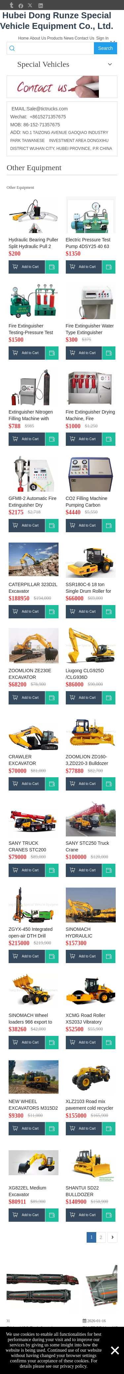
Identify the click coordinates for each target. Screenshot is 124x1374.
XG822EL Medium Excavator (27, 1191)
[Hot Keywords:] (105, 48)
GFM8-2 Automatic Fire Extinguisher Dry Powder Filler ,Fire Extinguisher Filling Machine (33, 502)
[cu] (53, 87)
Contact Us (84, 38)
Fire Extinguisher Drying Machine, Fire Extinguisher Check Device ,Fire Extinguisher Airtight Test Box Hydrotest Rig (90, 415)
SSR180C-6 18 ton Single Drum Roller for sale (88, 588)
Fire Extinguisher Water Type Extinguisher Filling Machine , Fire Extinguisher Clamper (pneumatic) (90, 329)
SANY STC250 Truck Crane (87, 846)
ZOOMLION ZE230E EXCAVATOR (30, 674)
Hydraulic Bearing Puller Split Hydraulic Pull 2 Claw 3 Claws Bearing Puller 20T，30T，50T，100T (33, 243)
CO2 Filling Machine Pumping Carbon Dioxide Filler (86, 502)
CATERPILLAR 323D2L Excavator (33, 588)
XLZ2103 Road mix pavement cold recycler (89, 1105)
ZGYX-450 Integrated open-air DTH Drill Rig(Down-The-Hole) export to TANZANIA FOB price (31, 933)
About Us (38, 38)
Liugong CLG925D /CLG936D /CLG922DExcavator (87, 674)
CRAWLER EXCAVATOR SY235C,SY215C (26, 760)
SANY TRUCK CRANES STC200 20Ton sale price (27, 846)
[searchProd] (56, 48)
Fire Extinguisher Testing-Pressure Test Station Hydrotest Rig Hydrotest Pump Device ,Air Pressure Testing (33, 329)
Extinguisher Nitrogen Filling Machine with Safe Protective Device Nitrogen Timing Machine (32, 415)
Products (54, 38)
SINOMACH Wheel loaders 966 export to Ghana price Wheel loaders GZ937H (30, 1019)
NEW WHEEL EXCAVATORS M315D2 (33, 1105)
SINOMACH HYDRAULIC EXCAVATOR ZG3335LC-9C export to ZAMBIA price (90, 933)
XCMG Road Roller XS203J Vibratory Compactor (85, 1019)
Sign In (102, 38)
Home (23, 38)
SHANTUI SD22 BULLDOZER (82, 1191)
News (69, 38)
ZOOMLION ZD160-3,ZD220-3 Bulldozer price (87, 760)
